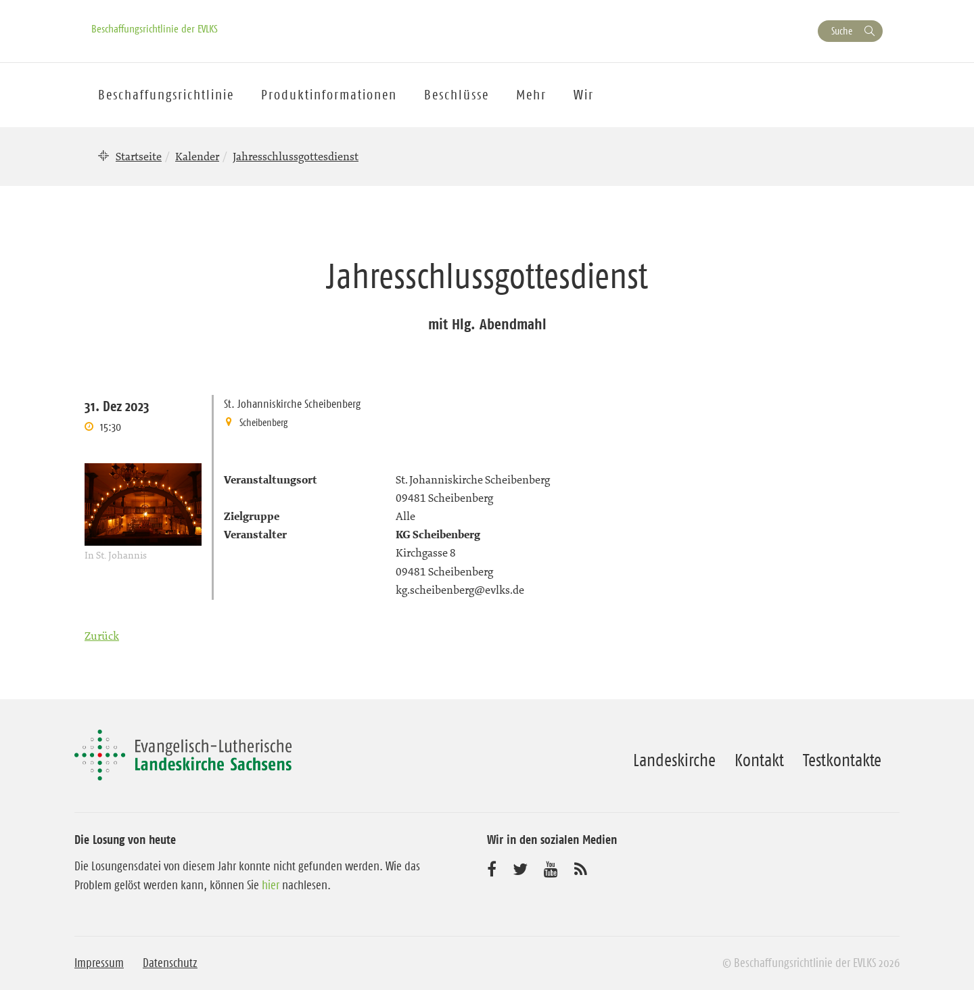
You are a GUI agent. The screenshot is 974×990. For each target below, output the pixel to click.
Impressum (99, 963)
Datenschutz (170, 963)
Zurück (102, 635)
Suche (841, 30)
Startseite (139, 156)
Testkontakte (842, 760)
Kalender (197, 156)
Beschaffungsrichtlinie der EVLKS (154, 28)
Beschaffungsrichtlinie (166, 95)
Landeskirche (674, 760)
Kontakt (759, 760)
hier (270, 885)
